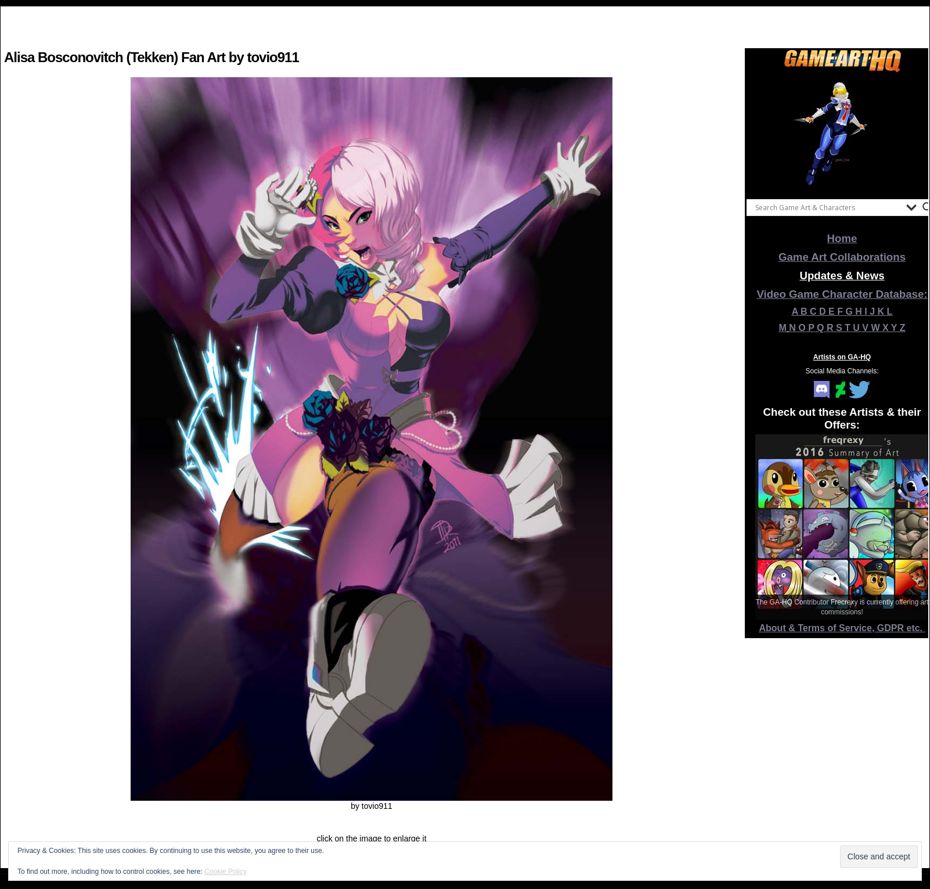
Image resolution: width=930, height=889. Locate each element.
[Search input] (827, 207)
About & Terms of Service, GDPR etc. (842, 628)
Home (842, 238)
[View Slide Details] (842, 133)
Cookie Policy (225, 872)
